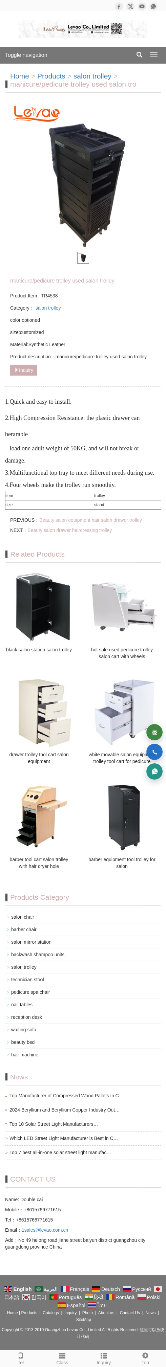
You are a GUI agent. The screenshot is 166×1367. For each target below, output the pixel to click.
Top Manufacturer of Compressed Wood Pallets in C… (66, 1095)
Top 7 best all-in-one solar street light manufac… (60, 1152)
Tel (21, 1357)
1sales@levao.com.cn (45, 1230)
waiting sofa (23, 1029)
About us (106, 1312)
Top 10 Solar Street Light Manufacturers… (53, 1124)
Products (51, 76)
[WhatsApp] (153, 6)
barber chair (24, 929)
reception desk (26, 1017)
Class (62, 1357)
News (150, 1312)
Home (19, 76)
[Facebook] (119, 6)
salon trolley (93, 76)
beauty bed (23, 1042)
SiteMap (83, 1319)
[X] (130, 6)
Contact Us (130, 1312)
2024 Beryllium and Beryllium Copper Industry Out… (64, 1110)
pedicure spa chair (30, 992)
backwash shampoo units (37, 954)
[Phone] (154, 752)
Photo (87, 1312)
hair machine (24, 1054)
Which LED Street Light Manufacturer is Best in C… (63, 1138)
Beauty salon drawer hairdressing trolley (69, 530)
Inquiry (23, 370)
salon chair (22, 917)
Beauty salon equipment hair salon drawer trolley (90, 520)
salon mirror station (31, 942)
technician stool (27, 979)
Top (145, 1357)
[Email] (154, 732)
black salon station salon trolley (39, 649)
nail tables (22, 1004)
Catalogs (51, 1312)
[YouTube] (142, 6)
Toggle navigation (26, 55)
